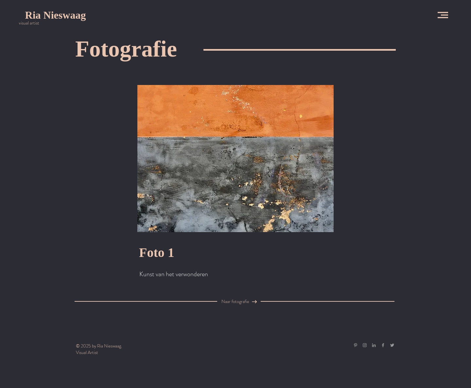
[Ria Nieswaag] (55, 15)
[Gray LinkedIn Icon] (373, 345)
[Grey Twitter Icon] (392, 345)
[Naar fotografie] (241, 302)
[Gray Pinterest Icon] (355, 345)
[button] (443, 15)
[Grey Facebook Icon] (383, 345)
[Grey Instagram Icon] (364, 345)
